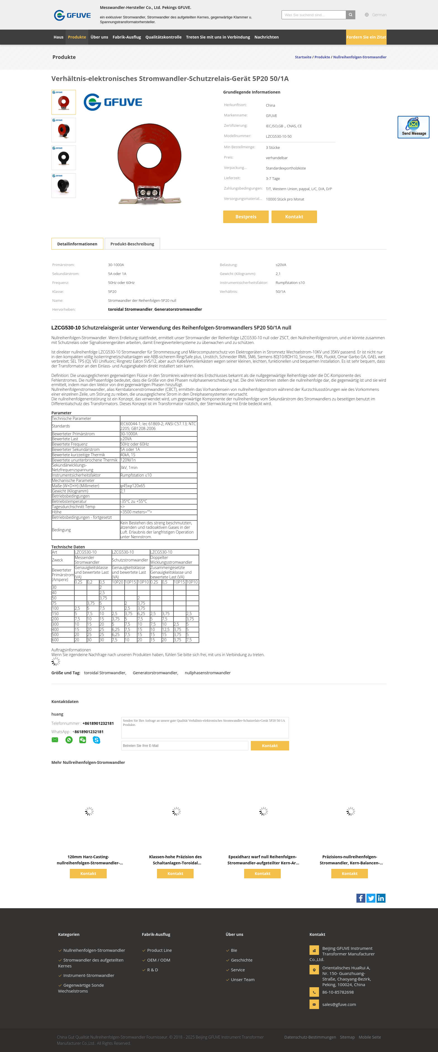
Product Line (157, 950)
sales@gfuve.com (339, 1004)
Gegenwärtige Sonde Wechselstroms (81, 988)
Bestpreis (245, 217)
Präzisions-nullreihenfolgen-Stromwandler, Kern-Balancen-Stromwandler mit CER (350, 863)
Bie (231, 950)
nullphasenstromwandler (208, 672)
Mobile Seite (370, 1037)
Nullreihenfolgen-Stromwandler (91, 950)
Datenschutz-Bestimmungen (310, 1037)
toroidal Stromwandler (104, 672)
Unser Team (240, 979)
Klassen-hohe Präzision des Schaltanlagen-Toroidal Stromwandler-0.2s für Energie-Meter (175, 863)
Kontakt (294, 217)
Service (235, 969)
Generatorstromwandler (155, 672)
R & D (150, 969)
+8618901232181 (98, 723)
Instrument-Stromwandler (86, 975)
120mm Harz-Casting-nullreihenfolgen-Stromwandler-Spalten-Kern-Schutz (88, 863)
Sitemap (347, 1037)
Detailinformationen (77, 244)
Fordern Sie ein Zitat (366, 37)
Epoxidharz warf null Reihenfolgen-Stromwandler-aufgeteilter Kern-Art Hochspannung (263, 863)
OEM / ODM (156, 960)
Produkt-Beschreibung (132, 244)
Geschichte (239, 960)
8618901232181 (89, 731)
